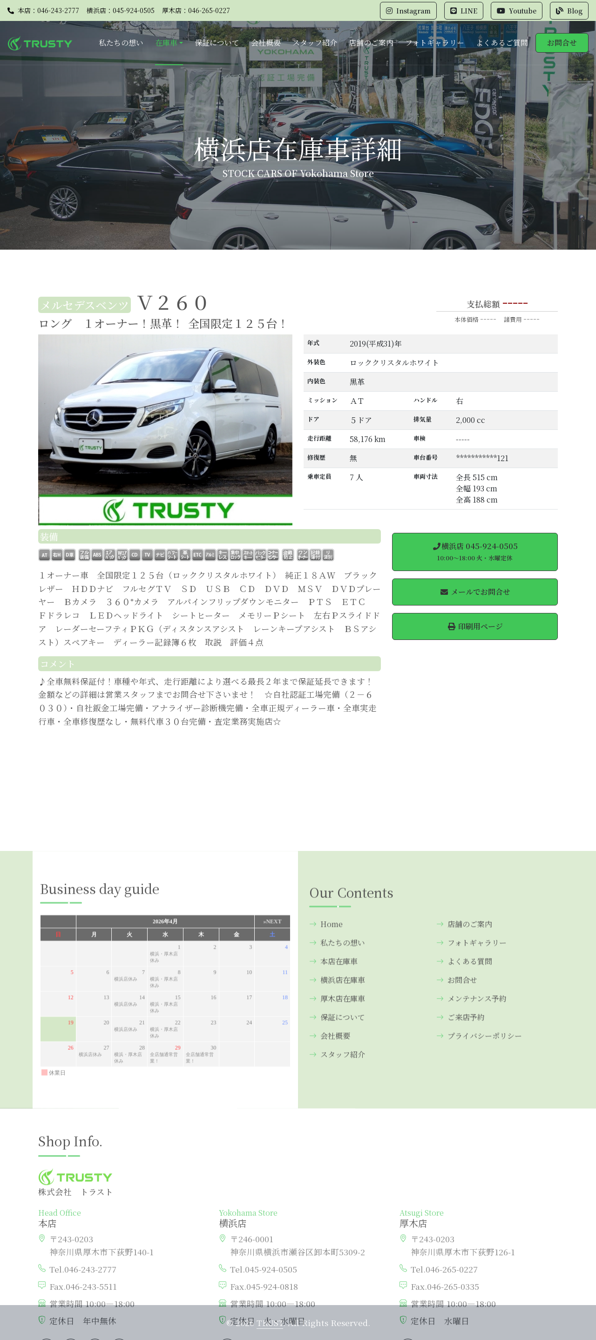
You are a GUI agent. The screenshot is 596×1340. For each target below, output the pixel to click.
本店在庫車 (333, 1124)
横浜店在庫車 (337, 1142)
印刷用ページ (475, 626)
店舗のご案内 (371, 42)
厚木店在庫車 (337, 1161)
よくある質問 (464, 1124)
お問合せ (562, 42)
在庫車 (166, 42)
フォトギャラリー (434, 42)
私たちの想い (121, 42)
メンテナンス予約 (471, 1161)
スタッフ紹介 (314, 42)
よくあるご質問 (502, 42)
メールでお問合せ (475, 591)
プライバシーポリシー (479, 1198)
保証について (217, 42)
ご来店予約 (460, 1180)
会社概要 (266, 42)
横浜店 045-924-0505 (475, 551)
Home (326, 1087)
